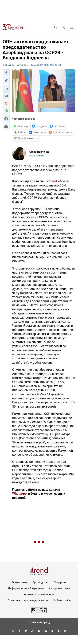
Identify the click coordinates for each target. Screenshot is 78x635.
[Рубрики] (71, 27)
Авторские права (59, 588)
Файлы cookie (62, 600)
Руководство (41, 582)
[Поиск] (55, 27)
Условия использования (39, 594)
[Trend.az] (13, 27)
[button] (6, 73)
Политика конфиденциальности (28, 600)
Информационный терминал (26, 588)
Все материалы (36, 156)
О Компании (19, 582)
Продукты (60, 582)
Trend (53, 181)
